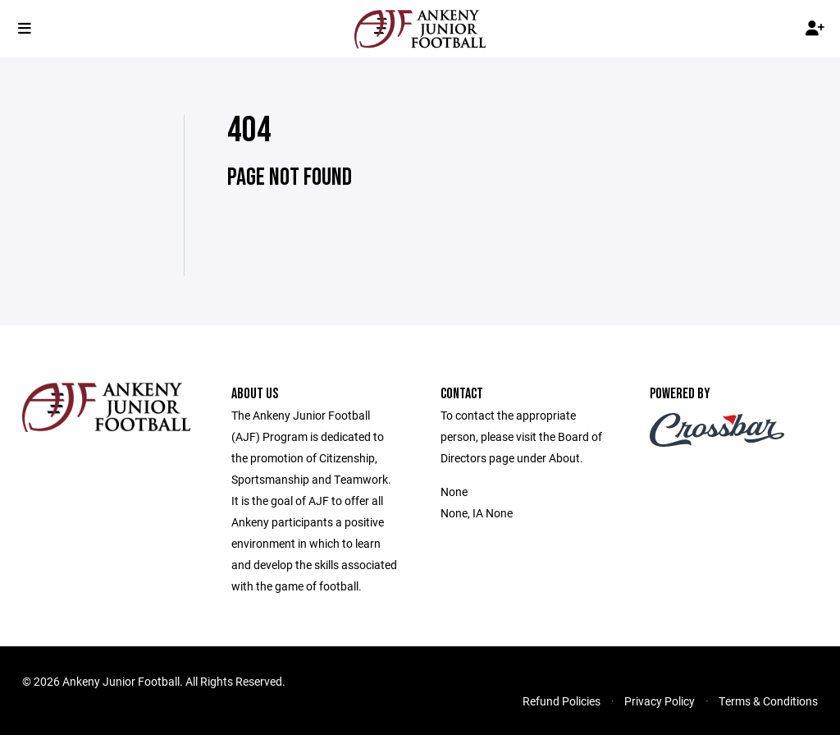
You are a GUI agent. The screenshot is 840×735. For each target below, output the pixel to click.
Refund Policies (561, 701)
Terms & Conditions (768, 701)
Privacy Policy (659, 701)
